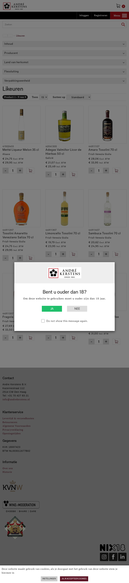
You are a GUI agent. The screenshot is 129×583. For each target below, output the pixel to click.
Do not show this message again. (67, 321)
